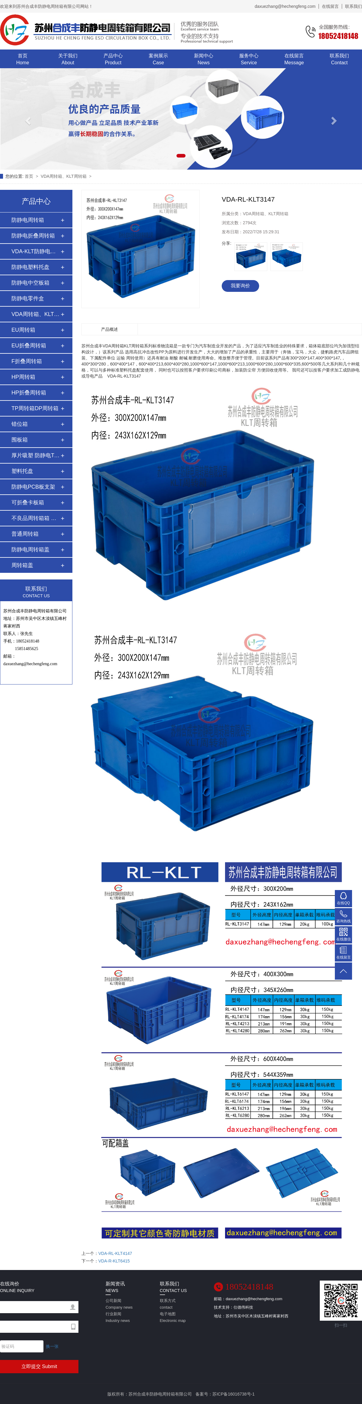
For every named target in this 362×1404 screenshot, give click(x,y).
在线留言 (330, 6)
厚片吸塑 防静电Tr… (35, 455)
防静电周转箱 (27, 220)
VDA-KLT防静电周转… (35, 251)
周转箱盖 (22, 565)
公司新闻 (119, 1304)
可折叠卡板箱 (27, 502)
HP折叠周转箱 (28, 393)
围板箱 (19, 440)
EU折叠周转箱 (28, 346)
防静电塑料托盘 (30, 267)
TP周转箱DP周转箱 (35, 408)
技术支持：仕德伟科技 (233, 1307)
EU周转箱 (23, 330)
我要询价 (240, 285)
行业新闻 (119, 1318)
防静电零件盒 (27, 298)
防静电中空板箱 (30, 283)
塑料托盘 (22, 471)
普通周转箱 (25, 534)
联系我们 (353, 6)
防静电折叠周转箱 (33, 236)
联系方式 (173, 1304)
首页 (29, 176)
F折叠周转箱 (26, 361)
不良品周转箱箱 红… (35, 518)
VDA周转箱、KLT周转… (35, 314)
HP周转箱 (23, 377)
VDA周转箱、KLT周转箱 (64, 176)
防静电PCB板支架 (33, 487)
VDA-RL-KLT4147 (115, 1253)
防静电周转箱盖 (30, 550)
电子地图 (173, 1318)
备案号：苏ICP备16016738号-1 (225, 1394)
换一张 (52, 1346)
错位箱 (19, 424)
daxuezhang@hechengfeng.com (285, 6)
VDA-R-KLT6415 (114, 1261)
